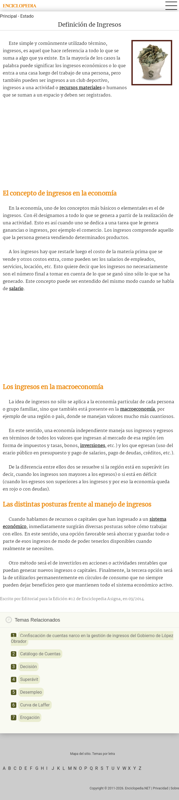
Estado (26, 16)
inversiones (92, 445)
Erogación (29, 717)
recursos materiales (80, 88)
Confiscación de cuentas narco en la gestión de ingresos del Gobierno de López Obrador (92, 638)
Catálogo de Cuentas (40, 653)
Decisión (28, 666)
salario (16, 289)
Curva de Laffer (35, 705)
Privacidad (160, 788)
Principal (8, 16)
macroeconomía (137, 409)
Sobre (175, 788)
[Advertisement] (89, 144)
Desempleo (31, 692)
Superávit (29, 679)
